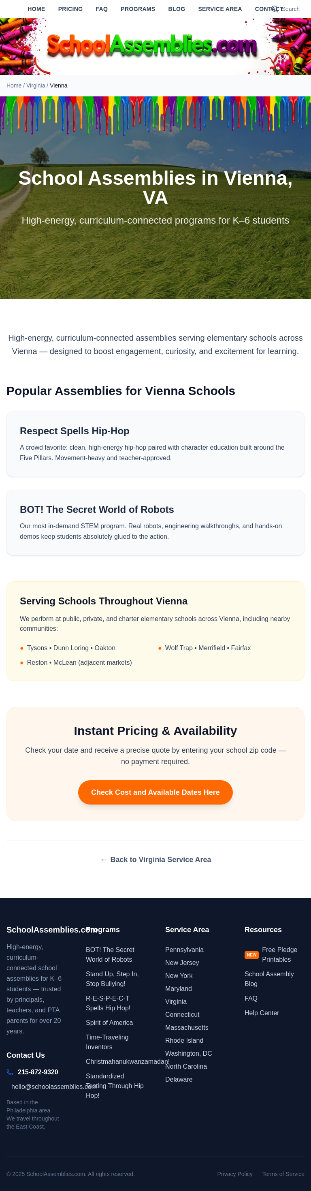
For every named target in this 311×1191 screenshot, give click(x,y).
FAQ (102, 9)
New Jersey (182, 962)
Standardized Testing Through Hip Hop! (115, 1086)
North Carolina (186, 1066)
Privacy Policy (235, 1174)
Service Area (220, 9)
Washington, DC (188, 1053)
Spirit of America (109, 1022)
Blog (176, 9)
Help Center (262, 1013)
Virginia (35, 85)
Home (36, 9)
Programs (138, 9)
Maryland (178, 988)
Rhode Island (184, 1040)
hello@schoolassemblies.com (54, 1086)
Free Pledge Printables (271, 954)
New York (179, 975)
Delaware (179, 1079)
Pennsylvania (184, 949)
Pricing (70, 9)
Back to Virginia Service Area (155, 859)
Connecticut (182, 1014)
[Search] (285, 9)
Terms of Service (283, 1174)
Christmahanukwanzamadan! (128, 1061)
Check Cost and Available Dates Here (155, 792)
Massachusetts (187, 1027)
